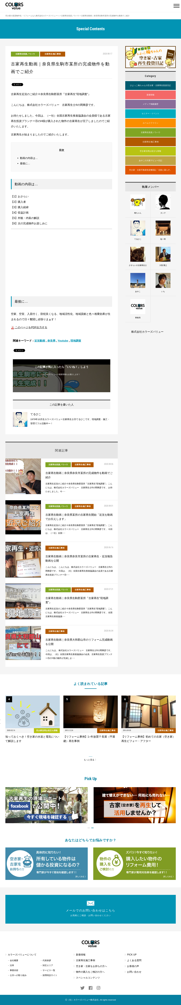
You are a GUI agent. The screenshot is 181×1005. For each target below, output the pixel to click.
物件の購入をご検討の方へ (90, 972)
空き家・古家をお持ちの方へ (91, 966)
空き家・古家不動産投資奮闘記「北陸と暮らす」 (150, 170)
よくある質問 (134, 960)
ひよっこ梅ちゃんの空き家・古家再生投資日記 (150, 85)
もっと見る (89, 760)
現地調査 (75, 340)
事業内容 (14, 970)
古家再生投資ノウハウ (25, 54)
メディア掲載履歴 (150, 104)
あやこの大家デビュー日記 (150, 160)
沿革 (12, 965)
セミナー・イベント (150, 113)
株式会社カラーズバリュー (147, 331)
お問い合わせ (134, 972)
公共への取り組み (18, 975)
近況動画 (39, 340)
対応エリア (48, 965)
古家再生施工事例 (85, 960)
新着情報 (150, 95)
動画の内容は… (29, 158)
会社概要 (14, 960)
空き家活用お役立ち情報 (150, 151)
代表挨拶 (47, 960)
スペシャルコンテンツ (88, 977)
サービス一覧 (49, 970)
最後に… (25, 163)
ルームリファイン (150, 123)
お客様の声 (133, 966)
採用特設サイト (50, 975)
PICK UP (131, 954)
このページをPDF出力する (29, 327)
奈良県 (51, 340)
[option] (33, 719)
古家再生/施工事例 (53, 54)
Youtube (63, 340)
